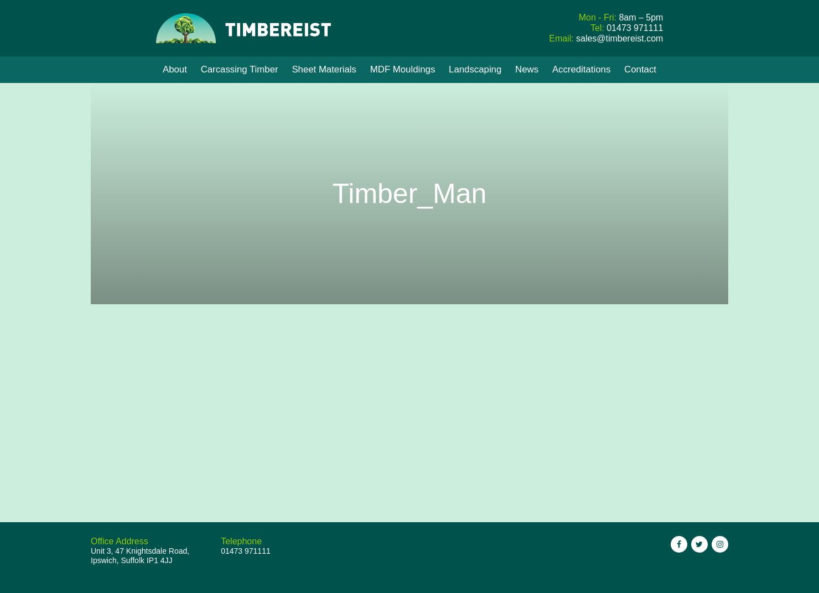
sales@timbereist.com (619, 38)
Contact (640, 69)
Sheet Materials (324, 69)
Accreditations (581, 69)
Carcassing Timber (239, 69)
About (175, 69)
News (526, 69)
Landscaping (475, 69)
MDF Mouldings (403, 69)
